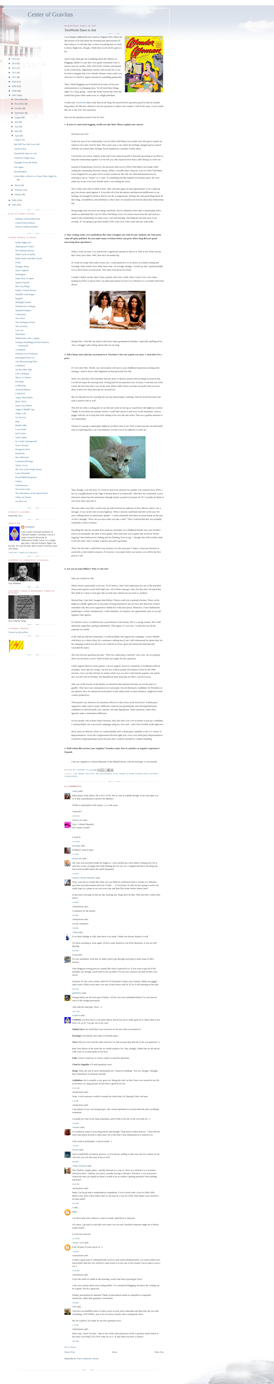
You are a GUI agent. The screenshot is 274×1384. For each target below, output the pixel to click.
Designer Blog (21, 266)
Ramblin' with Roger (24, 294)
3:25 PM (75, 1101)
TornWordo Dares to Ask (25, 153)
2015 (14, 59)
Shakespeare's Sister (24, 246)
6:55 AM (75, 989)
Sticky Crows (21, 465)
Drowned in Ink (22, 489)
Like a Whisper (22, 373)
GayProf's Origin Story (24, 158)
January (18, 194)
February (19, 189)
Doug (74, 954)
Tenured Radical (22, 389)
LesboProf (20, 393)
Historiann (20, 334)
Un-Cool (19, 330)
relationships (104, 774)
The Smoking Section (25, 322)
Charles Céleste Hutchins (83, 877)
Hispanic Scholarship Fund (27, 218)
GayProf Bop (20, 148)
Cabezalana (20, 314)
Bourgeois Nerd (22, 449)
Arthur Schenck (79, 1165)
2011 (14, 77)
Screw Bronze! (22, 445)
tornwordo (70, 776)
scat (115, 774)
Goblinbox (20, 365)
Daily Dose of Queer (24, 278)
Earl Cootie (20, 433)
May (17, 131)
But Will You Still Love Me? (27, 144)
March (18, 185)
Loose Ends (20, 429)
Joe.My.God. (21, 501)
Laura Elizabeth (22, 473)
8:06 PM (75, 1162)
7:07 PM (75, 1146)
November (20, 103)
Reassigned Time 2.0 (24, 357)
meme (81, 774)
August (18, 117)
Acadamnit (20, 349)
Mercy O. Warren (23, 377)
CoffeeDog (20, 385)
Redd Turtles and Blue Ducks (28, 258)
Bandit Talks (21, 425)
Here (20, 515)
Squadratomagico (23, 310)
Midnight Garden (23, 302)
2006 (14, 200)
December (20, 99)
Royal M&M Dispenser (26, 477)
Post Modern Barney (24, 250)
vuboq (75, 791)
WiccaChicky (21, 326)
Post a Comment (70, 1347)
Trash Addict (21, 437)
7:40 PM (75, 928)
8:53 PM (75, 951)
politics (90, 774)
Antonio (76, 1127)
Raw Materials (22, 457)
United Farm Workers (25, 222)
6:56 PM (75, 915)
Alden (75, 932)
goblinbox (76, 993)
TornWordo (81, 102)
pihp (17, 421)
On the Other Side (23, 369)
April (17, 135)
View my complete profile (23, 553)
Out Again (18, 167)
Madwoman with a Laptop (27, 338)
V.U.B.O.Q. (20, 417)
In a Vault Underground (26, 441)
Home (114, 1352)
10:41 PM (75, 1184)
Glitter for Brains (23, 497)
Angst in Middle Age (24, 409)
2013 (14, 68)
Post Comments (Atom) (88, 1358)
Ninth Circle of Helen (25, 254)
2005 (14, 204)
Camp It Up (19, 139)
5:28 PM (75, 1123)
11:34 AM (75, 842)
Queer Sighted (21, 270)
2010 (14, 81)
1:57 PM (75, 1325)
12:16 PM (75, 1271)
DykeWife (20, 453)
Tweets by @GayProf (18, 632)
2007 (14, 95)
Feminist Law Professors (26, 353)
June (17, 126)
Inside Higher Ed (23, 242)
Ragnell (18, 298)
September (20, 113)
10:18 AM (75, 816)
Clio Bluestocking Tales (26, 361)
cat (75, 774)
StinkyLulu (77, 820)
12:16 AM (75, 1239)
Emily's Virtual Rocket (25, 290)
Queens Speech (22, 282)
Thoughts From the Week (25, 162)
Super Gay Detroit (23, 405)
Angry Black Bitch (24, 397)
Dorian (75, 1149)
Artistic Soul (78, 1242)
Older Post (159, 1352)
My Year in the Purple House (28, 469)
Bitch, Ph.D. (21, 401)
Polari (18, 262)
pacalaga (76, 845)
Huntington (20, 274)
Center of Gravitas (50, 14)
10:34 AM (75, 1088)
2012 (14, 72)
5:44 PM (75, 902)
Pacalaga (19, 381)
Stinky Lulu (20, 413)
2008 (14, 90)
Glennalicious (21, 485)
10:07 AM (75, 1011)
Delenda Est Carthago (25, 306)
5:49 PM (75, 1303)
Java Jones (20, 318)
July (17, 122)
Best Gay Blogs (22, 286)
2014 (14, 63)
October (19, 108)
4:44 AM (75, 1341)
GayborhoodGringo (24, 461)
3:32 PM (75, 874)
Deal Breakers (20, 171)
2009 (14, 86)
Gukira (18, 481)
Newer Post (69, 1352)
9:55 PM (75, 1203)
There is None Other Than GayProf (138, 774)
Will (74, 1306)
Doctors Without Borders (26, 226)
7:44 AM (75, 1251)
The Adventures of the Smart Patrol (31, 493)
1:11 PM (75, 854)
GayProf (76, 1015)
